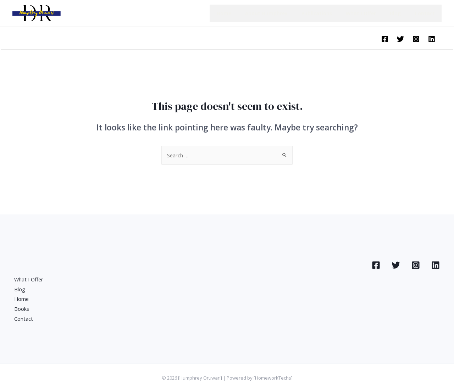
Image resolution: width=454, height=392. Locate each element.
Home (245, 13)
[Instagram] (416, 39)
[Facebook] (384, 39)
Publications (330, 13)
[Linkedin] (431, 39)
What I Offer (370, 13)
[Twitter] (400, 39)
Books (21, 308)
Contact (426, 13)
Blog (400, 13)
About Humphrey (283, 13)
